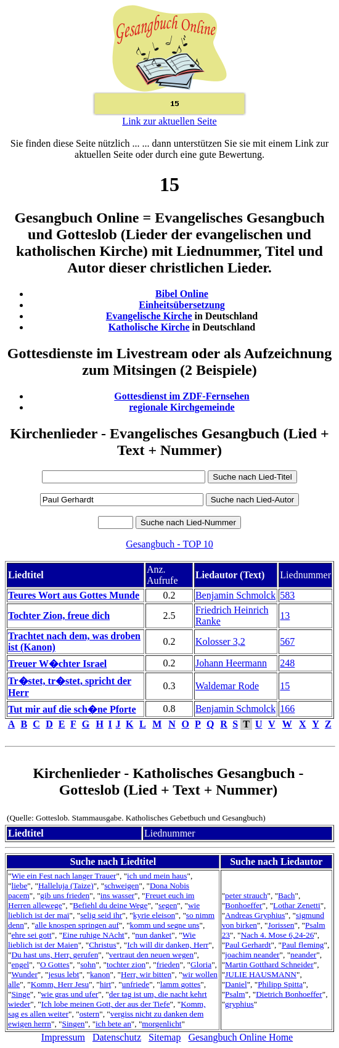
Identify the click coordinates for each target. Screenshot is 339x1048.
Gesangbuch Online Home (240, 1037)
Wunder (24, 974)
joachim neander (252, 954)
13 (285, 615)
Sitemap (165, 1037)
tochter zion (126, 964)
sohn (88, 964)
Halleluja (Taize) (66, 885)
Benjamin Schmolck (235, 595)
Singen (73, 1023)
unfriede (135, 984)
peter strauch (246, 895)
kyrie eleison (154, 915)
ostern (90, 1013)
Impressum (63, 1037)
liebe (19, 885)
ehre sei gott (31, 935)
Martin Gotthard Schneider (269, 964)
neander (303, 954)
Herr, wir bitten (146, 974)
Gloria (200, 964)
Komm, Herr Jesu (60, 984)
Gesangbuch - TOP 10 (169, 544)
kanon (100, 974)
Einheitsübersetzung (182, 305)
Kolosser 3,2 (220, 641)
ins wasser (117, 895)
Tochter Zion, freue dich (59, 615)
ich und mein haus (157, 875)
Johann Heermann (231, 663)
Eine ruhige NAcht (93, 935)
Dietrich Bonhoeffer (289, 994)
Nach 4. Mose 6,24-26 (277, 935)
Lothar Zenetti (297, 905)
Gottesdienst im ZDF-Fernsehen (182, 396)
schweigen (121, 885)
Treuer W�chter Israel (57, 663)
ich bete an (113, 1023)
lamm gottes (180, 984)
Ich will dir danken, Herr (167, 944)
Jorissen (281, 925)
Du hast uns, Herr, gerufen (54, 954)
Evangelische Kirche (149, 316)
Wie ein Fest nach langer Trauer (63, 875)
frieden (168, 964)
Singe (20, 994)
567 (287, 641)
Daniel (236, 984)
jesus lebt (63, 974)
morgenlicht (161, 1023)
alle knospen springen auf (77, 925)
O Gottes (55, 964)
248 (287, 663)
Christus (102, 944)
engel (20, 964)
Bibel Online (181, 294)
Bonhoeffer (243, 905)
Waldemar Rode (227, 686)
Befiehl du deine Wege (110, 905)
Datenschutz (116, 1037)
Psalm (235, 994)
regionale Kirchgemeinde (181, 407)
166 (287, 708)
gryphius (239, 1004)
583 (287, 595)
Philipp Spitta (280, 984)
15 (285, 686)
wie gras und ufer (69, 994)
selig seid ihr (101, 915)
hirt (106, 984)
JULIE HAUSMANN (260, 974)
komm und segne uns (165, 925)
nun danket (153, 935)
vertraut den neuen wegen (151, 954)
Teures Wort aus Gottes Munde (73, 595)
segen (167, 905)
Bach (286, 895)
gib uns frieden (64, 895)
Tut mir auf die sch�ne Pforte (72, 709)
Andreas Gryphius (255, 915)
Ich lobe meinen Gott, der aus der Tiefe (105, 1004)
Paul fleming (303, 944)
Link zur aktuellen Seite (169, 121)
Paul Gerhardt (248, 944)
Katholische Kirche (149, 327)
